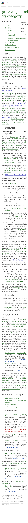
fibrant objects (15, 112)
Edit (2, 501)
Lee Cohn (8, 486)
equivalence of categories (14, 281)
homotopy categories (14, 145)
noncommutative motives (11, 389)
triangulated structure (10, 149)
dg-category (14, 137)
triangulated (6, 64)
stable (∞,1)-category (12, 407)
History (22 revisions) (14, 503)
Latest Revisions (16, 6)
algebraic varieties (18, 326)
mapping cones (9, 162)
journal (23, 359)
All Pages (10, 6)
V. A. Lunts (10, 353)
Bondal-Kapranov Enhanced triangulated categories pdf (15, 429)
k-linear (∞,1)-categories (18, 66)
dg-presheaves (19, 138)
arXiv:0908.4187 (10, 361)
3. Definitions (10, 30)
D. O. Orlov (21, 353)
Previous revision (13, 501)
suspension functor (11, 158)
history (15, 497)
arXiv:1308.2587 (11, 491)
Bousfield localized (8, 108)
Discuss (6, 501)
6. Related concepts (12, 47)
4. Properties (9, 42)
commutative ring (10, 59)
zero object (19, 216)
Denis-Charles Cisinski (15, 468)
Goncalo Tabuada (8, 93)
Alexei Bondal (11, 414)
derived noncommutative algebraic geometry (14, 378)
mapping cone (16, 208)
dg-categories (15, 61)
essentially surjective (11, 279)
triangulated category (12, 398)
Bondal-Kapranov (18, 260)
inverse (6, 160)
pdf (6, 478)
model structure (18, 95)
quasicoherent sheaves (11, 333)
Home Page (3, 6)
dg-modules (11, 140)
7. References (10, 50)
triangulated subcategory (10, 250)
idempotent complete (14, 114)
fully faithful (22, 229)
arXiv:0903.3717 (20, 476)
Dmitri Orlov (10, 453)
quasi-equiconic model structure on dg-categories (15, 170)
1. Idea (7, 25)
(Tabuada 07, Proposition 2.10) (15, 175)
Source (6, 504)
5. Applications (10, 45)
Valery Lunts (10, 364)
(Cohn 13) (6, 117)
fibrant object (10, 168)
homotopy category (9, 62)
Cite (22, 503)
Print (3, 504)
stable (7, 66)
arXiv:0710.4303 (12, 447)
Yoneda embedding (8, 142)
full (25, 248)
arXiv (20, 370)
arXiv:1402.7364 (18, 458)
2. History (8, 28)
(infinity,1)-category (17, 119)
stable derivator (10, 404)
